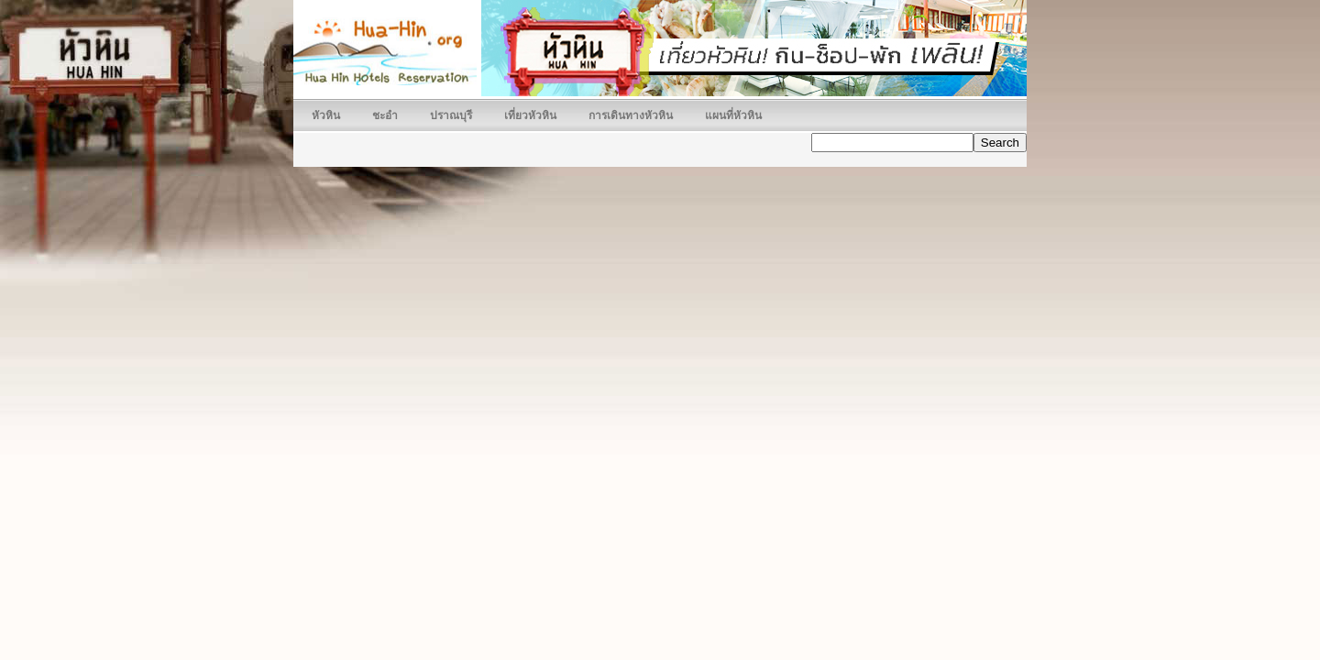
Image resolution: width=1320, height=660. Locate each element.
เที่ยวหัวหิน (530, 115)
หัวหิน (326, 115)
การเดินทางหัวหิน (630, 115)
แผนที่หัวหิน (733, 115)
